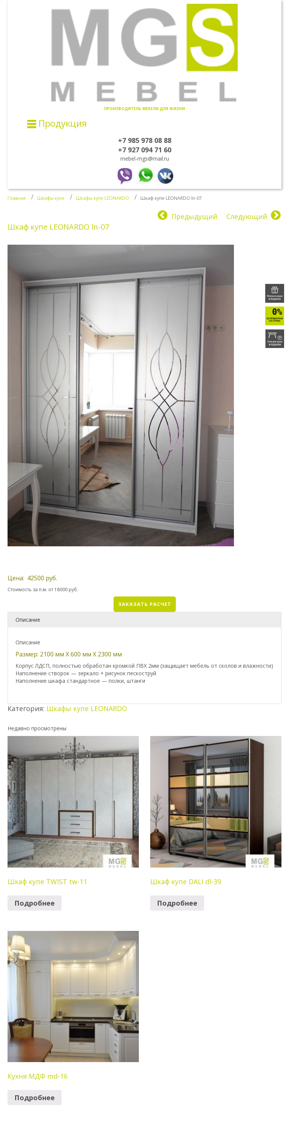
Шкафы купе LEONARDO (102, 198)
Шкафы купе (51, 198)
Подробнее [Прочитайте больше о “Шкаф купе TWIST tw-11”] (34, 903)
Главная (17, 198)
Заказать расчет (144, 604)
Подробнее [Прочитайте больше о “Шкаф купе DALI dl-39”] (177, 903)
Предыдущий (194, 216)
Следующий (246, 216)
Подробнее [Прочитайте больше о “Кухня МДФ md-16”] (34, 1097)
